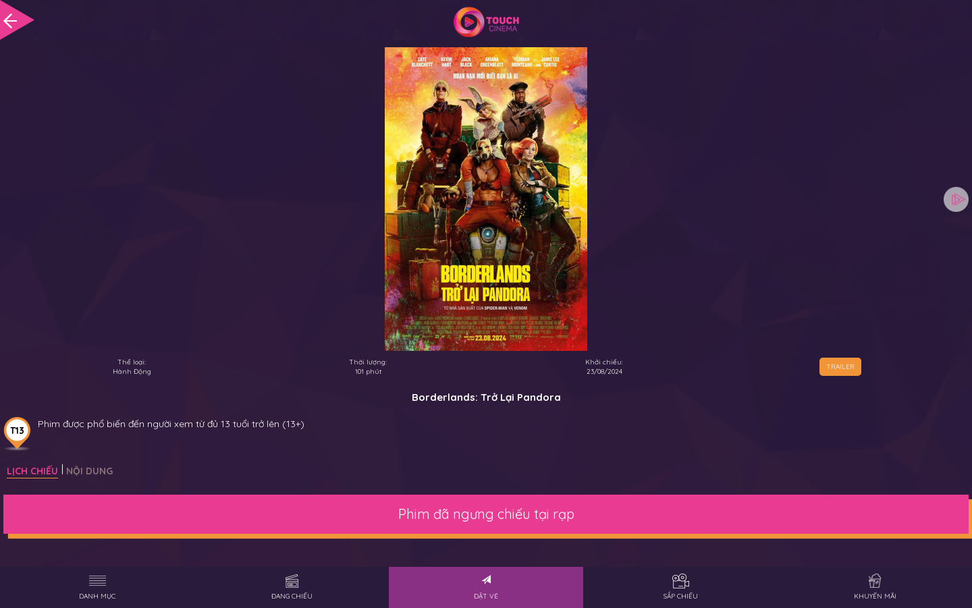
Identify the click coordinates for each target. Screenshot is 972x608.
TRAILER (840, 366)
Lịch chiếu (32, 471)
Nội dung (89, 471)
